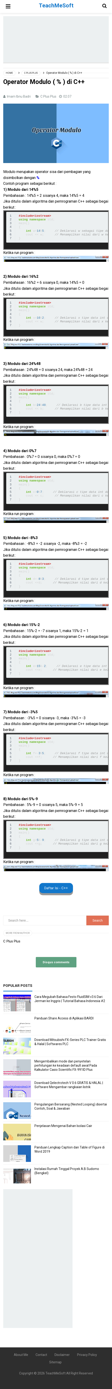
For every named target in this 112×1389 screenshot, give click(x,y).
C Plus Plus (48, 96)
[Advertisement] (57, 39)
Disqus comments (56, 962)
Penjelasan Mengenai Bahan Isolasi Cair (63, 1126)
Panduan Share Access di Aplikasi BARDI (64, 1018)
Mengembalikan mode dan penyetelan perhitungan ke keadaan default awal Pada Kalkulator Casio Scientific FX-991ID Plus (65, 1065)
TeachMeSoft (55, 1373)
